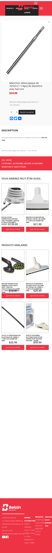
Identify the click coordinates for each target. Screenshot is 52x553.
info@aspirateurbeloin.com (13, 534)
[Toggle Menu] (35, 3)
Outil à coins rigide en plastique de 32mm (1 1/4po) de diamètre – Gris (11, 338)
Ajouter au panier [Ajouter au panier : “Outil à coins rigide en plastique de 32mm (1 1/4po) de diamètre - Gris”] (13, 347)
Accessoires (18, 163)
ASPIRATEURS (40, 520)
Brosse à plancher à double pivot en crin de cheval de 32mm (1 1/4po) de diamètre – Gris (34, 287)
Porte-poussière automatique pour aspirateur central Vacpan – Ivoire (34, 338)
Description (10, 130)
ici (36, 138)
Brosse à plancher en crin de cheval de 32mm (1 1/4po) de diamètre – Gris (35, 219)
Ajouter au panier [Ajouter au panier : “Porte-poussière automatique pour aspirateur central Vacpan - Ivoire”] (37, 347)
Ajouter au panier (27, 112)
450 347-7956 (7, 531)
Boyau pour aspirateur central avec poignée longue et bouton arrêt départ (10, 220)
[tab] (26, 130)
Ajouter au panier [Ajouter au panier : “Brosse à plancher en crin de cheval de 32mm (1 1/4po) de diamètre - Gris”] (37, 229)
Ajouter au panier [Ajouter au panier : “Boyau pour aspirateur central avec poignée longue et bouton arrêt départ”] (13, 229)
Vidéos (35, 8)
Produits (10, 8)
